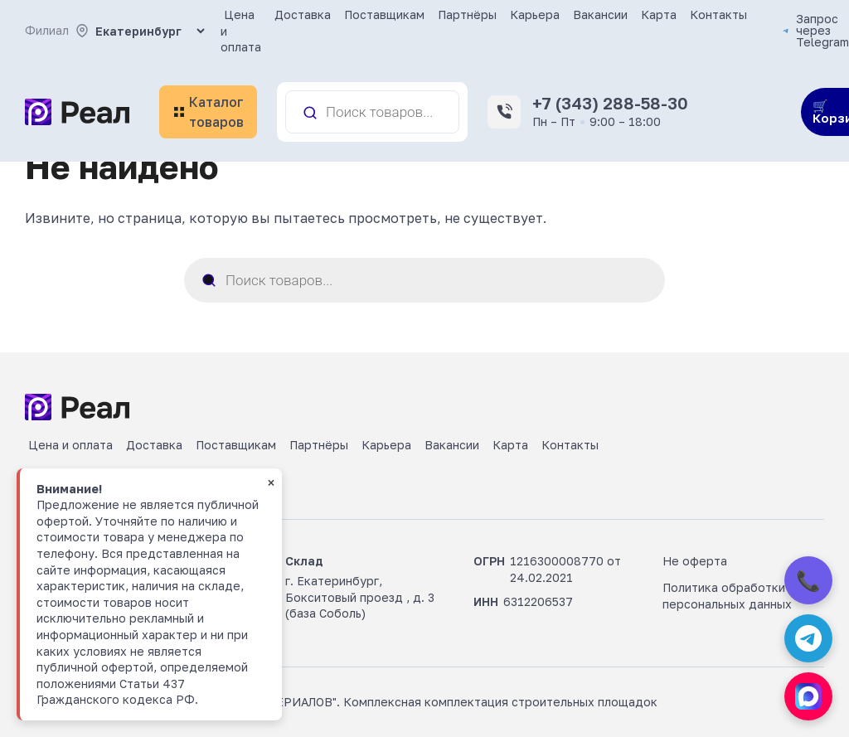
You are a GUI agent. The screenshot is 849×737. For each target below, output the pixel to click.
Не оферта (694, 561)
